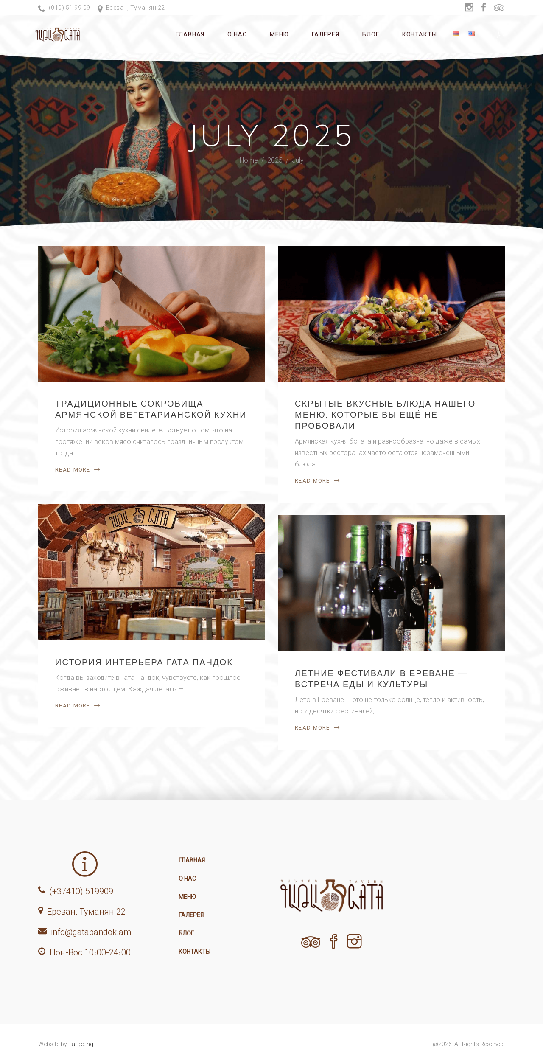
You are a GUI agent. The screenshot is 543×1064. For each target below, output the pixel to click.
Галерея (191, 915)
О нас (187, 878)
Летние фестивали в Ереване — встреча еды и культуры (381, 678)
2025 (275, 161)
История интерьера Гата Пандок (144, 662)
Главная (192, 860)
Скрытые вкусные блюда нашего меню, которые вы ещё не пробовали (385, 414)
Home (249, 161)
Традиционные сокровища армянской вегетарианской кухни (151, 409)
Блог (186, 933)
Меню (187, 896)
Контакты (194, 951)
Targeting (80, 1044)
